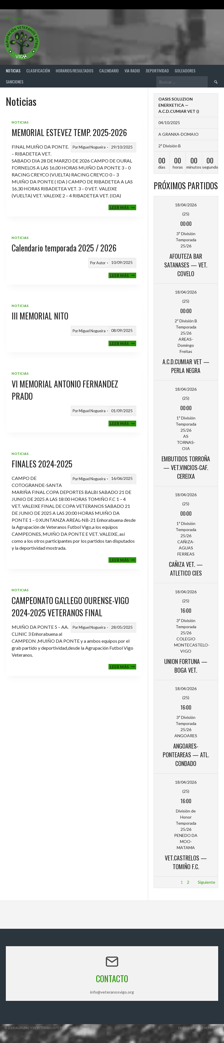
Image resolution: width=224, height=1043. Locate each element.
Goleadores (185, 70)
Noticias (13, 70)
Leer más (123, 207)
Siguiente (206, 882)
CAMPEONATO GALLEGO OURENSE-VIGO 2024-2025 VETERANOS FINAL (70, 606)
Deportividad (157, 70)
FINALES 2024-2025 (42, 464)
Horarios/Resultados (74, 70)
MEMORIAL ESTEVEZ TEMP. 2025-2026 (69, 132)
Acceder (13, 18)
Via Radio (132, 70)
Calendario (109, 70)
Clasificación (38, 70)
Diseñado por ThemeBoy (199, 1028)
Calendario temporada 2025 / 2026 (64, 248)
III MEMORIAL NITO (40, 316)
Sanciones (14, 81)
